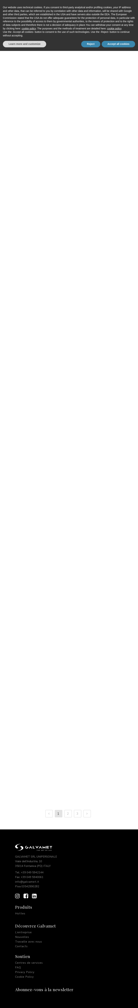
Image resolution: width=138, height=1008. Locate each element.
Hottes (20, 913)
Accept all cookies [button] (118, 1001)
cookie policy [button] (29, 985)
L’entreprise (23, 932)
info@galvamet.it (27, 882)
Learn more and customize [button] (24, 1001)
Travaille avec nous (28, 941)
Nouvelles (22, 937)
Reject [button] (91, 1001)
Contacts (21, 946)
